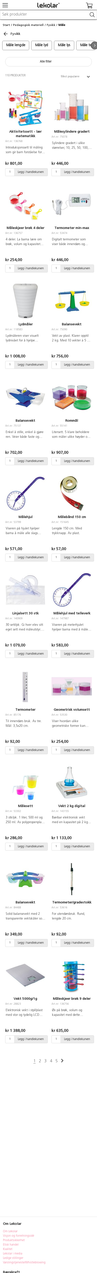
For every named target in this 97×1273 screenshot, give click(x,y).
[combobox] (48, 15)
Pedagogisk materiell (28, 25)
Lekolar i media (12, 1253)
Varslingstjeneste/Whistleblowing (24, 1262)
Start (6, 25)
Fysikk (51, 25)
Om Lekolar (10, 1231)
